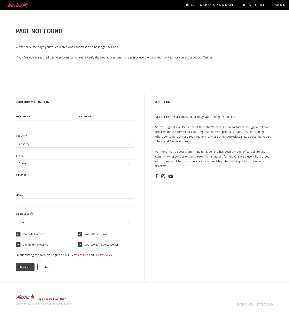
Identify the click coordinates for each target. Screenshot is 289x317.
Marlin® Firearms (34, 234)
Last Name (84, 116)
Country (21, 136)
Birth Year (24, 214)
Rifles (190, 5)
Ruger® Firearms (95, 234)
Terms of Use (79, 255)
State (19, 155)
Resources (278, 5)
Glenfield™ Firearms (35, 244)
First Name (23, 116)
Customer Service (253, 5)
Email (19, 194)
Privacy (265, 303)
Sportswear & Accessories (217, 5)
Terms (245, 303)
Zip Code (21, 175)
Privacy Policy (103, 255)
